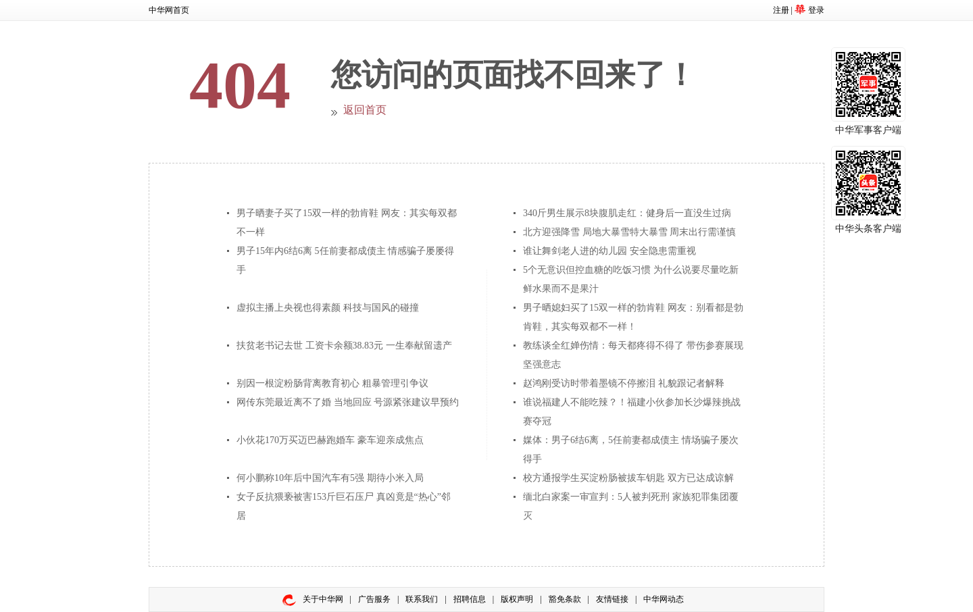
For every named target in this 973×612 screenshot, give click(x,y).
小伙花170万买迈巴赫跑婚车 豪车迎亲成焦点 (330, 440)
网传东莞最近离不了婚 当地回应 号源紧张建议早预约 (347, 402)
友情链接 (612, 599)
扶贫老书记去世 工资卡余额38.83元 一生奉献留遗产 (344, 345)
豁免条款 (565, 599)
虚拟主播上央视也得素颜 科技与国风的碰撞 (327, 308)
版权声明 (517, 599)
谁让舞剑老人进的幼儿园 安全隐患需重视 (609, 251)
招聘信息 (469, 599)
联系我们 (421, 599)
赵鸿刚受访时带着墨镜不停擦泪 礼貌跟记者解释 (623, 383)
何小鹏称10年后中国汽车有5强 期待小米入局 (330, 478)
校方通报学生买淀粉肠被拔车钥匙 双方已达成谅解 (628, 478)
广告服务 (374, 599)
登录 (816, 10)
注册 (781, 10)
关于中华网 (323, 599)
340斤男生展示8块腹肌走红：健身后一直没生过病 (627, 213)
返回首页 (364, 110)
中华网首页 (169, 10)
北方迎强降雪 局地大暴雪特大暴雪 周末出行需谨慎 (629, 232)
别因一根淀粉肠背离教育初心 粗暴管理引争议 (332, 383)
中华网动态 (663, 599)
